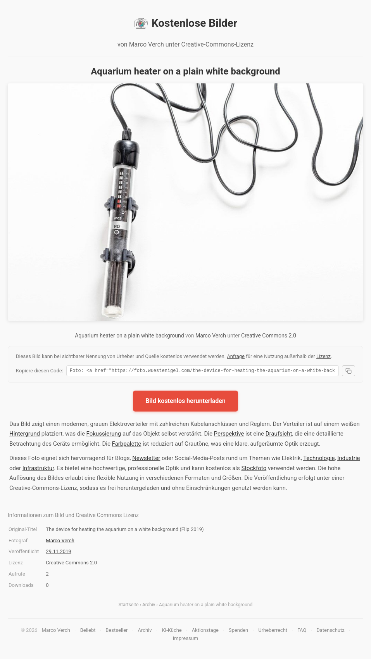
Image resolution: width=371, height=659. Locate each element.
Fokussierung (103, 434)
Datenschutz (330, 631)
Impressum (185, 639)
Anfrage (236, 356)
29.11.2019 (58, 552)
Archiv (148, 606)
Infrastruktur (38, 469)
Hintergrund (24, 434)
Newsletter (146, 459)
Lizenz (323, 356)
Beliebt (88, 631)
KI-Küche (171, 631)
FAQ (301, 631)
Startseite (129, 606)
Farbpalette (126, 444)
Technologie (319, 459)
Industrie (348, 459)
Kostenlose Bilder (185, 23)
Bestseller (116, 631)
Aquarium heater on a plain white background (129, 335)
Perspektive (229, 434)
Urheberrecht (272, 631)
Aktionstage (205, 631)
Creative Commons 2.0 (268, 335)
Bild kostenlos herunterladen (185, 402)
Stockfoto (253, 469)
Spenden (238, 631)
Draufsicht (279, 434)
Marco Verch (210, 335)
